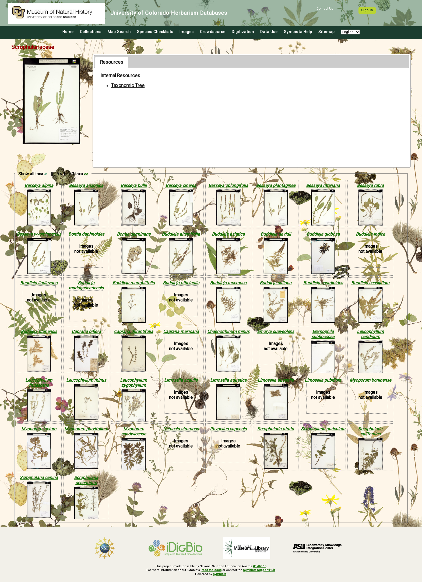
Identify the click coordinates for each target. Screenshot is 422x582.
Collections (90, 32)
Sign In (367, 10)
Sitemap (326, 32)
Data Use (269, 32)
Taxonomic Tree (128, 85)
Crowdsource (213, 32)
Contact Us (324, 8)
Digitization (243, 32)
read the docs (211, 570)
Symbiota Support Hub (259, 570)
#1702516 (259, 566)
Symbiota (219, 574)
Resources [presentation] (111, 62)
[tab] (111, 62)
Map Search (119, 32)
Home (68, 32)
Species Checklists (155, 32)
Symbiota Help (298, 32)
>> (86, 173)
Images (187, 32)
